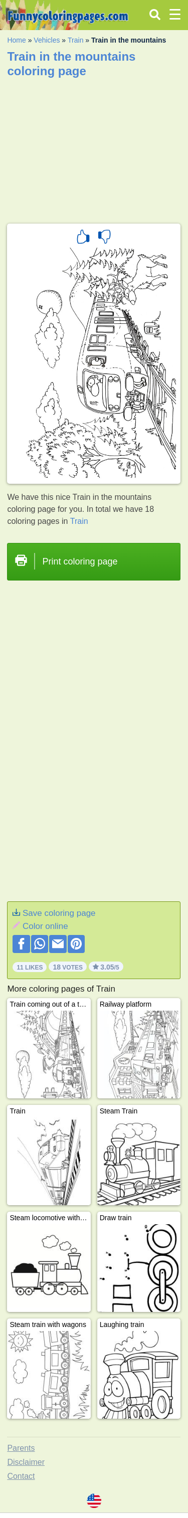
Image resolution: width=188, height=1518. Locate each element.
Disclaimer (26, 1462)
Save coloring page (59, 913)
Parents (21, 1448)
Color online (45, 926)
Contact (21, 1476)
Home (16, 40)
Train (75, 40)
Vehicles (47, 40)
